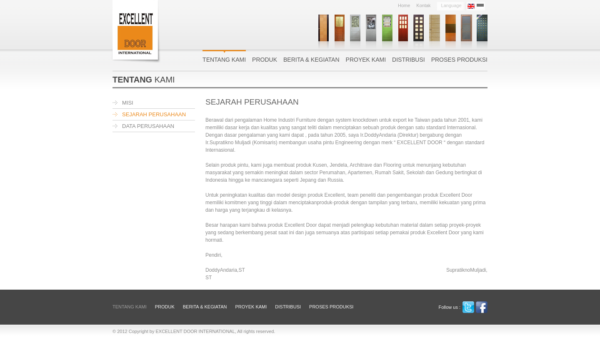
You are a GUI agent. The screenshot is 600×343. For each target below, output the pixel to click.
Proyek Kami (366, 59)
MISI (127, 103)
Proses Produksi (459, 59)
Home (404, 5)
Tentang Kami (224, 59)
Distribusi (408, 59)
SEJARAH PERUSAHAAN (154, 114)
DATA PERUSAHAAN (148, 126)
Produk (264, 59)
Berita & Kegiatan (311, 59)
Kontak (423, 5)
